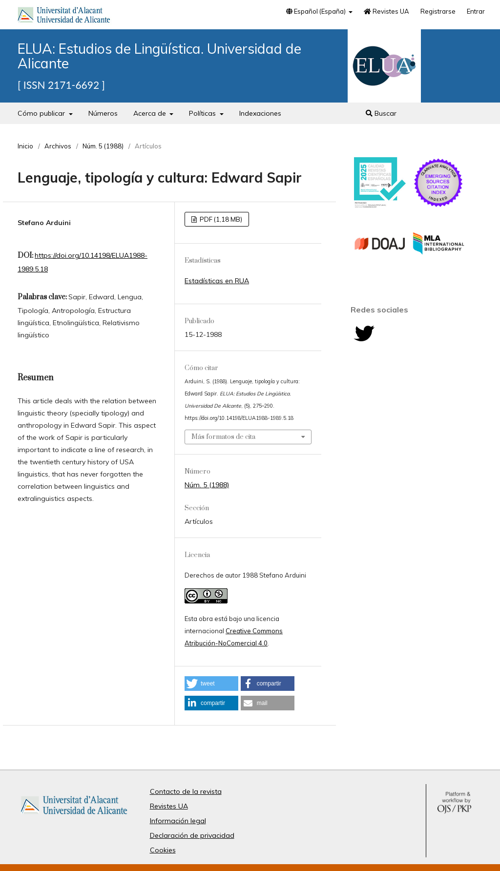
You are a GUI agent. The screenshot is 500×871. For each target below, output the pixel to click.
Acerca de (150, 113)
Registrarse (438, 11)
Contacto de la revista (186, 791)
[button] (211, 683)
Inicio (25, 146)
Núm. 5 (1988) (103, 146)
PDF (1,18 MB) (220, 219)
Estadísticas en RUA (217, 280)
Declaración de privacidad (192, 835)
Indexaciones (260, 113)
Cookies (163, 850)
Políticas (203, 113)
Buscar (381, 113)
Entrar (476, 11)
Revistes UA (386, 11)
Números (103, 113)
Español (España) (316, 11)
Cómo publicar (42, 113)
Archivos (57, 146)
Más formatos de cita (223, 437)
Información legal (178, 820)
